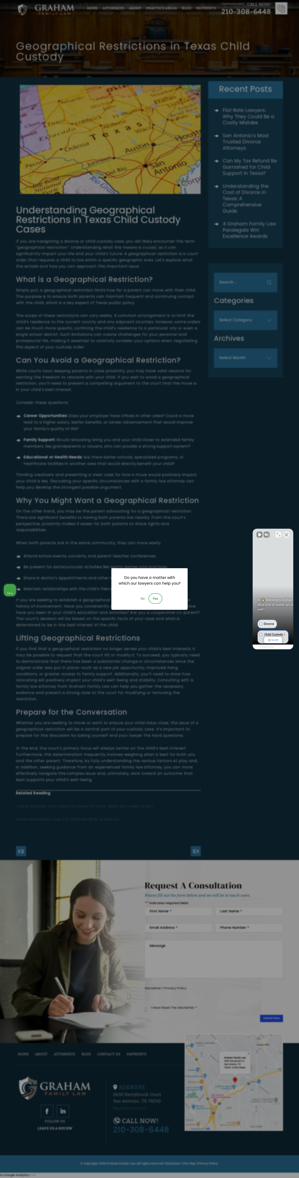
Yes (155, 598)
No (143, 598)
